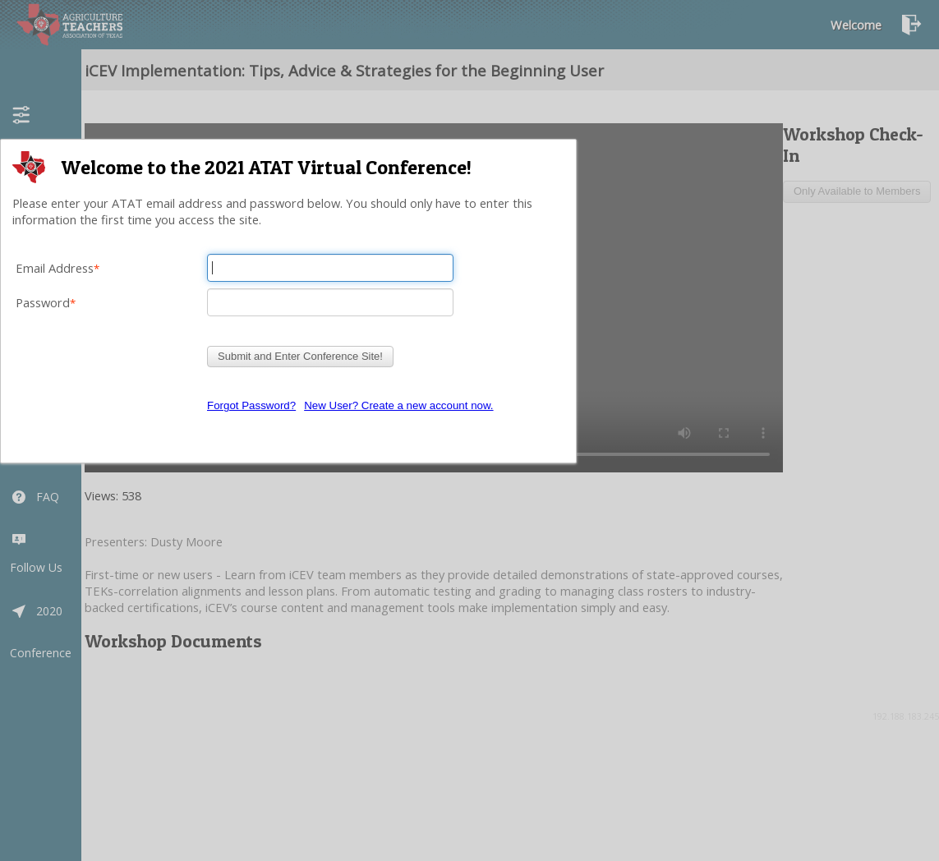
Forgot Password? (251, 405)
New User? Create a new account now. (398, 405)
